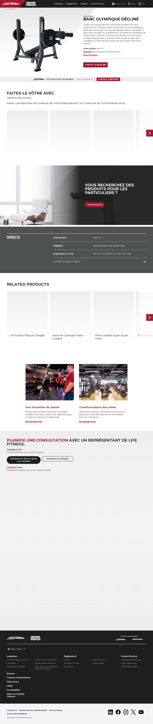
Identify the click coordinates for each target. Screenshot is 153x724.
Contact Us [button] (12, 710)
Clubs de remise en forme (18, 660)
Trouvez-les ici (94, 205)
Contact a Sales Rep (95, 65)
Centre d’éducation (129, 667)
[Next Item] (149, 133)
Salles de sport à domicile (46, 660)
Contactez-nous (97, 4)
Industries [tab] (58, 4)
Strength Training (71, 663)
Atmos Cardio (98, 663)
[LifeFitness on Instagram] (125, 712)
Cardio (66, 660)
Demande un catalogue (57, 459)
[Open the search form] (131, 4)
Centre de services (129, 663)
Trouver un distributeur (19, 677)
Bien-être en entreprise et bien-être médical (46, 668)
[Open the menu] (142, 4)
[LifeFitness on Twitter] (133, 712)
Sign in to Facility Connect (15, 695)
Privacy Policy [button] (55, 710)
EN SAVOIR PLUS (34, 421)
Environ (11, 673)
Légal (9, 686)
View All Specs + (90, 55)
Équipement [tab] (71, 4)
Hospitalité (11, 663)
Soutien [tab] (83, 4)
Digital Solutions (99, 660)
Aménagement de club (131, 660)
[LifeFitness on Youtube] (141, 712)
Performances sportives (45, 663)
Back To (11, 9)
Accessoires (69, 667)
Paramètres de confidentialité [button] (33, 710)
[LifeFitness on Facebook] (118, 712)
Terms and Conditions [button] (17, 714)
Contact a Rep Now (108, 79)
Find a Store (13, 682)
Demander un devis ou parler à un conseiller (23, 460)
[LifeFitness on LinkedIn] (110, 712)
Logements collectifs (15, 667)
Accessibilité (13, 690)
